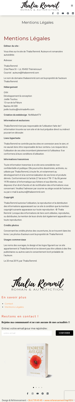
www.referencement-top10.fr (59, 400)
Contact (9, 303)
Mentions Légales (14, 307)
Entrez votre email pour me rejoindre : (25, 328)
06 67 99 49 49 (35, 400)
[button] (33, 387)
